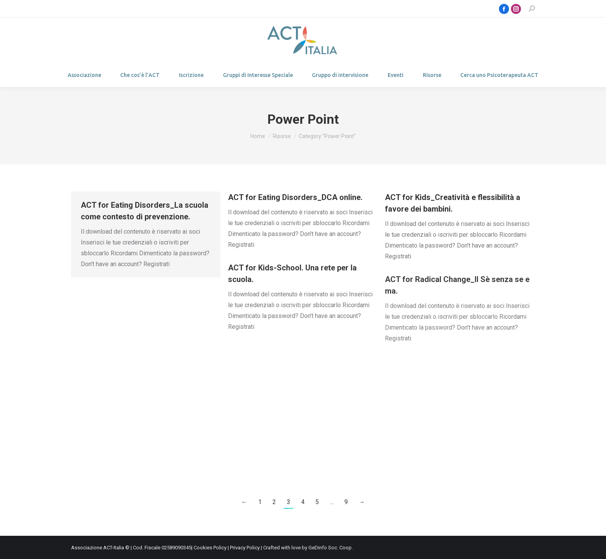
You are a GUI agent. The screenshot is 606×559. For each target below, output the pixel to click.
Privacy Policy (245, 547)
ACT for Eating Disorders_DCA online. (295, 197)
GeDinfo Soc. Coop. (330, 547)
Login (89, 8)
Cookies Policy (210, 547)
